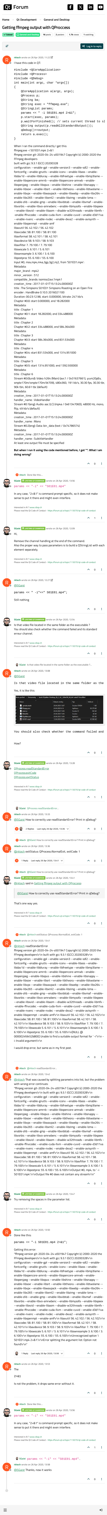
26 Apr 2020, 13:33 (40, 814)
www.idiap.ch (36, 507)
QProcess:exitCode (25, 773)
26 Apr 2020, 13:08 (40, 671)
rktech (17, 57)
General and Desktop (28, 34)
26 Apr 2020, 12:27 (40, 580)
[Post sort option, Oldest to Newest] (7, 46)
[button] (5, 1510)
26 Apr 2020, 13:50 (40, 1230)
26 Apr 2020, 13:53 (40, 1364)
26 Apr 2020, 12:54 (65, 619)
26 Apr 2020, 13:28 (65, 763)
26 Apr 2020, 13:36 (40, 846)
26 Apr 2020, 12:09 (65, 528)
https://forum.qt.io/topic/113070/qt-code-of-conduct (72, 510)
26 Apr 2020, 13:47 (65, 1194)
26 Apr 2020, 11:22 (40, 57)
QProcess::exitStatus (26, 777)
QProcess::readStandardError (31, 768)
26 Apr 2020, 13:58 (40, 1464)
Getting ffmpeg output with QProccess (57, 883)
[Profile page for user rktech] (7, 60)
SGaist (17, 480)
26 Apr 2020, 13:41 (65, 878)
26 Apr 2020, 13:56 (65, 480)
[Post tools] (102, 463)
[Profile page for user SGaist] (7, 483)
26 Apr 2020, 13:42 (40, 1074)
